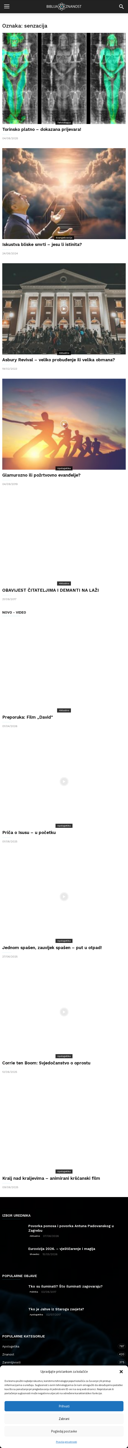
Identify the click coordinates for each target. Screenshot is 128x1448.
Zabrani (64, 1419)
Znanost (59, 1354)
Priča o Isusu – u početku (29, 832)
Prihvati (64, 1406)
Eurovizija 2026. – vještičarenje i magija (61, 1249)
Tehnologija (64, 122)
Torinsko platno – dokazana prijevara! (41, 129)
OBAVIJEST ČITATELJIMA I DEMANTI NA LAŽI (50, 590)
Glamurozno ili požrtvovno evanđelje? (41, 475)
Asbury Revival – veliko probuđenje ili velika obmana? (58, 359)
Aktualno (64, 353)
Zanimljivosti (59, 1362)
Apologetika (64, 468)
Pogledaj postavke (64, 1431)
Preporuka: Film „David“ (27, 717)
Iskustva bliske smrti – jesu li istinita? (42, 244)
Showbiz (34, 1254)
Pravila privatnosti (66, 1441)
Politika (34, 1292)
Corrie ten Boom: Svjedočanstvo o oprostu (46, 1063)
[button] (121, 1371)
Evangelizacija (64, 237)
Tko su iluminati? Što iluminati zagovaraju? (65, 1286)
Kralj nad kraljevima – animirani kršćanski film (51, 1178)
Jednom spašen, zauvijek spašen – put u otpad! (52, 947)
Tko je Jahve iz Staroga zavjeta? (56, 1309)
